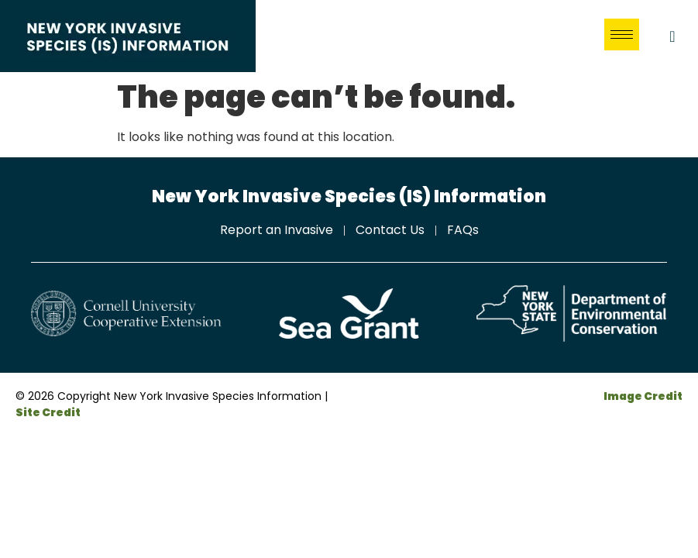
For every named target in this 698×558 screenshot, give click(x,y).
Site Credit (48, 412)
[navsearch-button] (672, 36)
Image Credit (643, 396)
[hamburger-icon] (621, 34)
